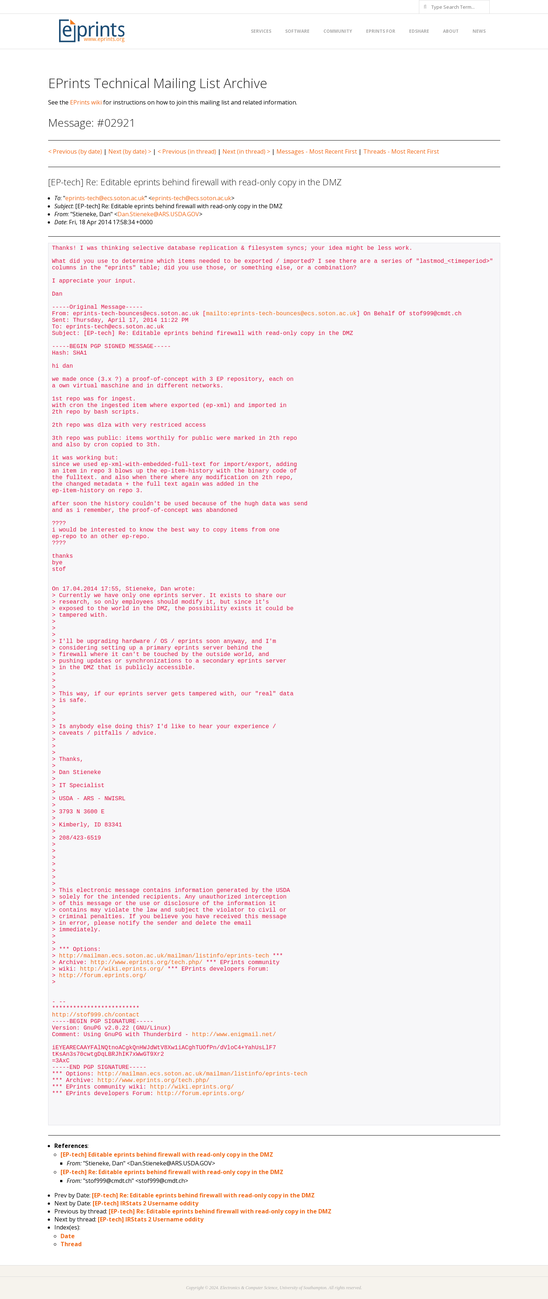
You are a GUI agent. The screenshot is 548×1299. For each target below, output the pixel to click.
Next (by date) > (129, 151)
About (451, 31)
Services (261, 31)
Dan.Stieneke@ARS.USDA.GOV (158, 214)
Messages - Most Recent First (316, 151)
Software (297, 31)
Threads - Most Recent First (401, 151)
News (479, 31)
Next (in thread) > (246, 151)
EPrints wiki (86, 102)
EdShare (419, 31)
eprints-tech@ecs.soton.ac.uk (105, 198)
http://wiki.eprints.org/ (122, 969)
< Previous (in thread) (187, 151)
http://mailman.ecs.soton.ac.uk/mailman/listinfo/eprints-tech (164, 956)
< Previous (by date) (75, 151)
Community (337, 31)
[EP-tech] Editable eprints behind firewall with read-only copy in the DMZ (167, 1154)
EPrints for (380, 31)
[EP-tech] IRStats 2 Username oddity (145, 1203)
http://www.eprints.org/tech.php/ (146, 962)
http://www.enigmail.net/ (234, 1034)
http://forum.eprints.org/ (103, 975)
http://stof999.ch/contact (96, 1015)
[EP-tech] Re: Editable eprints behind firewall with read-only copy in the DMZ (172, 1172)
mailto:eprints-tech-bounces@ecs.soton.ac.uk (281, 314)
